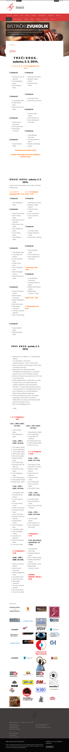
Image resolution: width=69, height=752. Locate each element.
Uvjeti (21, 15)
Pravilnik (27, 15)
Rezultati (26, 19)
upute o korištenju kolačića (20, 747)
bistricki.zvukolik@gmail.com (21, 404)
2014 (18, 0)
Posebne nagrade (17, 19)
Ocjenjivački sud (42, 15)
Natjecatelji (51, 15)
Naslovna (9, 15)
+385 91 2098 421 (15, 737)
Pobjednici (45, 19)
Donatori (52, 19)
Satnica (9, 19)
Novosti (16, 15)
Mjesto (32, 19)
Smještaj (38, 19)
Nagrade (34, 15)
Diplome (58, 15)
